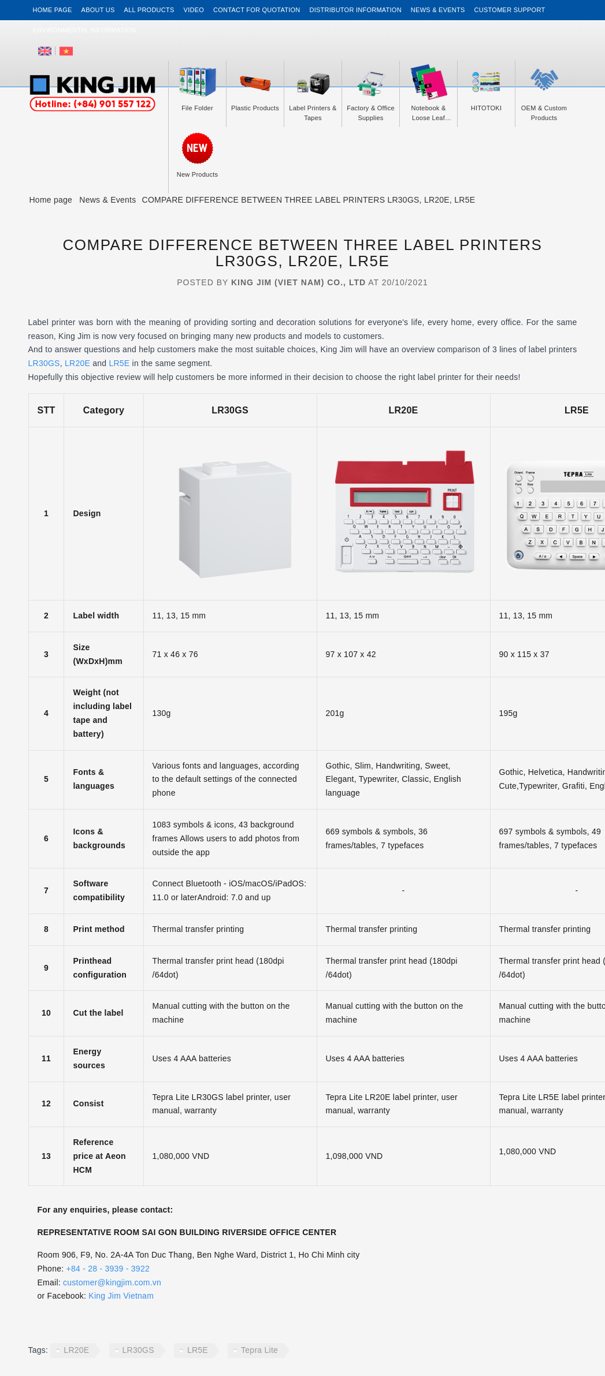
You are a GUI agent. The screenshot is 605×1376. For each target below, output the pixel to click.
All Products (149, 9)
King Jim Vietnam (121, 1295)
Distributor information (356, 9)
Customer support (509, 9)
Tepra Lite (259, 1350)
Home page (52, 9)
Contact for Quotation (256, 9)
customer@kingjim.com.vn (112, 1282)
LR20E (77, 363)
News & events (438, 9)
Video (194, 9)
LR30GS (44, 363)
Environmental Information (84, 30)
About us (98, 9)
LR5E (119, 363)
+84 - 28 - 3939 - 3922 (108, 1268)
